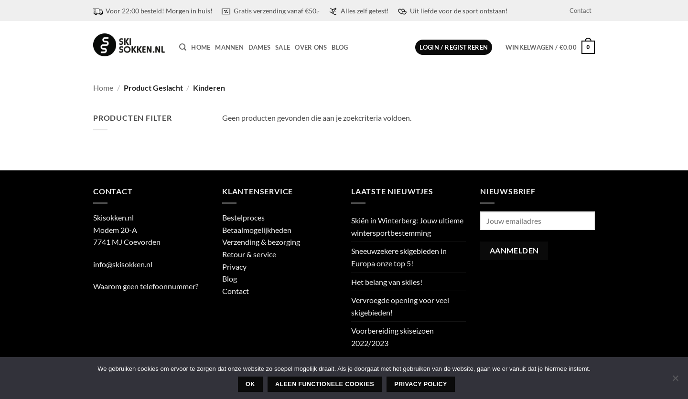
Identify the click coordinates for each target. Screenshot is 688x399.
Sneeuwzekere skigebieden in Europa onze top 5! (399, 257)
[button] (453, 47)
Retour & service (249, 254)
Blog (340, 47)
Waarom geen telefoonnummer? (145, 286)
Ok (250, 384)
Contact (580, 10)
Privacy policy (420, 384)
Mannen (229, 47)
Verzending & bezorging (261, 241)
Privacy (234, 266)
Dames (259, 47)
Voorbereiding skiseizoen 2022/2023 (392, 336)
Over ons (311, 47)
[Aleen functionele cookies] (675, 380)
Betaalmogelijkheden (256, 229)
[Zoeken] (182, 47)
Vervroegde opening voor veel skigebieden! (400, 306)
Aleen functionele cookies (324, 384)
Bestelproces (243, 217)
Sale (282, 47)
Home (200, 47)
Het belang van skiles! (386, 281)
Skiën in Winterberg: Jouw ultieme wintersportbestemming (407, 226)
